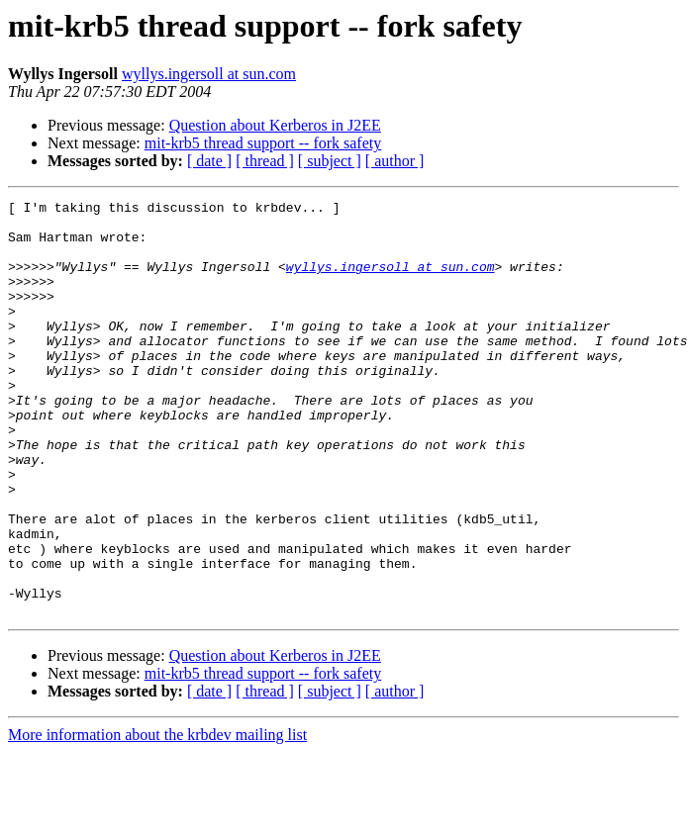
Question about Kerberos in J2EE (275, 125)
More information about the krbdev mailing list (157, 817)
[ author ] (395, 160)
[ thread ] (265, 160)
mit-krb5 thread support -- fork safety (263, 143)
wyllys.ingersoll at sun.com (209, 73)
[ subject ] (329, 160)
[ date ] (209, 160)
